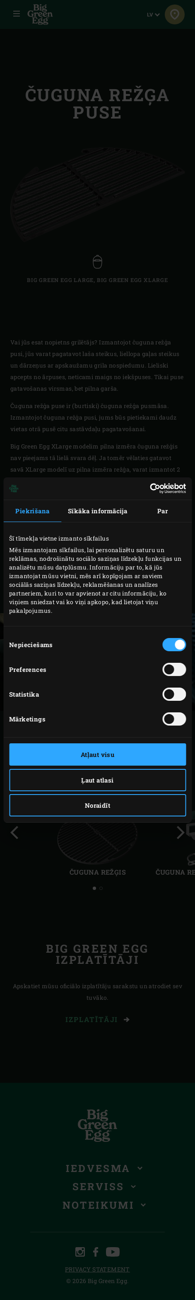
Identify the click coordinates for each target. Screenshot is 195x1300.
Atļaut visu (97, 754)
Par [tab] (162, 511)
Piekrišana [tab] (32, 511)
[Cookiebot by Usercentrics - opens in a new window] (149, 488)
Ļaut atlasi (97, 780)
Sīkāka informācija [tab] (97, 511)
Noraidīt (97, 805)
